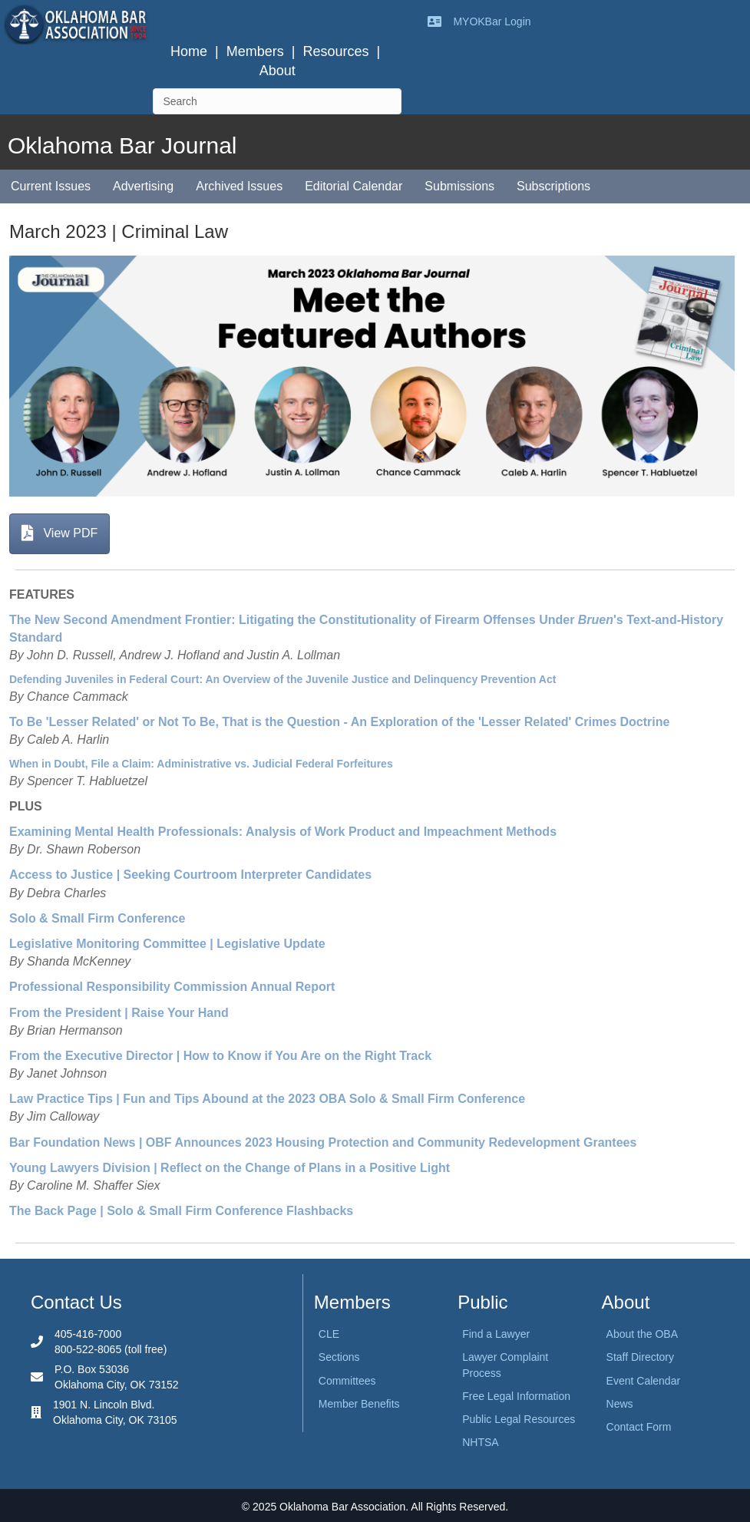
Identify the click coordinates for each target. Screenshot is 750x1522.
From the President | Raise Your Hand (119, 1012)
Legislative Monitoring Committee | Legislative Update (167, 943)
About (277, 70)
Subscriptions (553, 186)
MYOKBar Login (491, 21)
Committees (347, 1381)
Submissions (459, 186)
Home (188, 51)
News (619, 1404)
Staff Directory (640, 1357)
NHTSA (480, 1442)
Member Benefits (359, 1404)
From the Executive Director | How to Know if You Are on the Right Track (220, 1055)
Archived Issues (239, 186)
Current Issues (51, 186)
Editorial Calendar (353, 186)
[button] (59, 533)
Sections (339, 1357)
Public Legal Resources (518, 1419)
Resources (335, 51)
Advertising (143, 186)
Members (255, 51)
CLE (329, 1334)
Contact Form (639, 1427)
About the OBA (642, 1334)
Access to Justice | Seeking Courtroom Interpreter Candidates (190, 874)
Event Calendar (643, 1381)
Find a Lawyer (496, 1334)
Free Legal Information (516, 1396)
